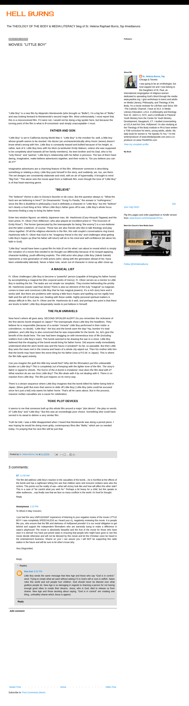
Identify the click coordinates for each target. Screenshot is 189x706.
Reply (19, 496)
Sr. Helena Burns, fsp (153, 76)
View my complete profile (136, 144)
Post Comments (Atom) (33, 692)
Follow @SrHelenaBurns (136, 264)
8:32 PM (38, 571)
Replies (23, 565)
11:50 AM (25, 475)
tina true (28, 571)
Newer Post (15, 687)
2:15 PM (34, 506)
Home (63, 687)
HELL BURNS (30, 14)
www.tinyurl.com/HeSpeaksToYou (146, 218)
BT (17, 475)
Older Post (111, 687)
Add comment (17, 611)
